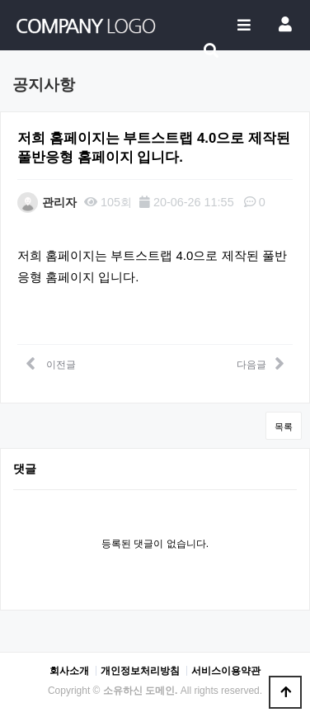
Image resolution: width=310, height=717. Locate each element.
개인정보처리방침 (140, 671)
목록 (284, 427)
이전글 (51, 363)
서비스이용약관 (226, 671)
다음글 (260, 363)
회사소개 (69, 671)
